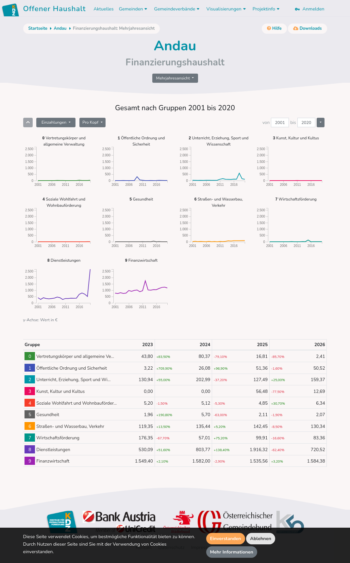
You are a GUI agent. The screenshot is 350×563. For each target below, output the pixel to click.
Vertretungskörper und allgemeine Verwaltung (63, 141)
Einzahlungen (54, 122)
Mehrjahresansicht (173, 78)
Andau (60, 28)
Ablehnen (260, 538)
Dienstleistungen (64, 260)
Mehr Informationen (232, 552)
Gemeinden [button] (134, 9)
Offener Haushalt (54, 9)
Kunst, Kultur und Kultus (296, 138)
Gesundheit (141, 199)
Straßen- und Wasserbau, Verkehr (218, 202)
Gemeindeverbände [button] (177, 9)
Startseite (37, 28)
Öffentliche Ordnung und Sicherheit (141, 141)
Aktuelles (103, 9)
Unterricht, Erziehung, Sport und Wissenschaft (218, 141)
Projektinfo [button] (267, 9)
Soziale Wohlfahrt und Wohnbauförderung (63, 202)
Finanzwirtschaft (141, 260)
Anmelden (309, 9)
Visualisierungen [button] (226, 9)
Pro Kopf (90, 122)
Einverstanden (225, 538)
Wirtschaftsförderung (296, 199)
